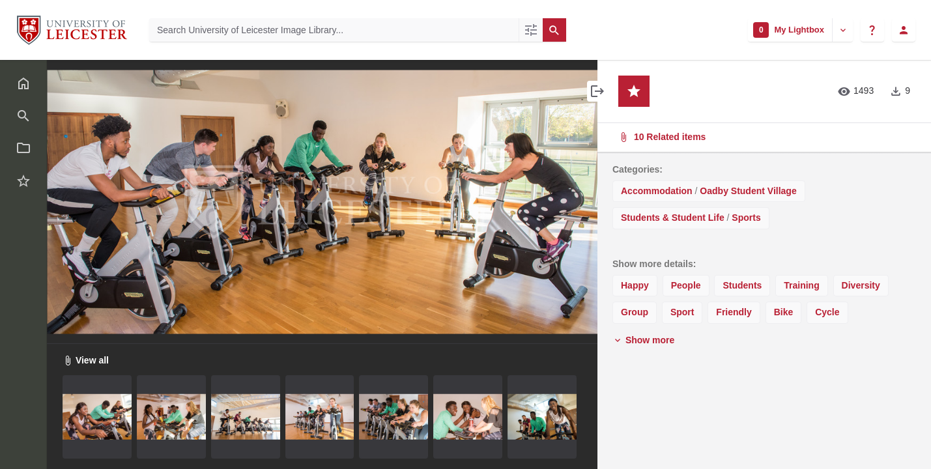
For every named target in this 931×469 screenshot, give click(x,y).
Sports (746, 217)
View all (86, 360)
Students (742, 285)
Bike (784, 312)
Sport (682, 312)
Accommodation (657, 191)
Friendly (733, 312)
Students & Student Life (672, 217)
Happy (635, 285)
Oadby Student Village (748, 191)
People (686, 285)
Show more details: (654, 264)
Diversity (861, 285)
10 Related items (763, 137)
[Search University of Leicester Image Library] (334, 30)
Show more (643, 340)
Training (801, 285)
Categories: (637, 169)
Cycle (827, 312)
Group (634, 312)
